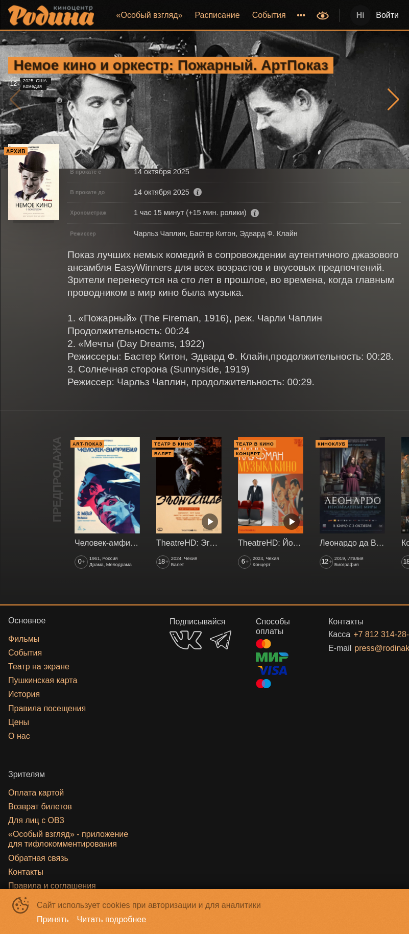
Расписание (217, 15)
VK (186, 640)
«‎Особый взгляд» (149, 15)
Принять (53, 919)
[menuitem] (149, 15)
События (269, 15)
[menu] (206, 15)
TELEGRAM (220, 640)
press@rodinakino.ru (365, 648)
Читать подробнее (112, 919)
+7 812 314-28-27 (364, 634)
